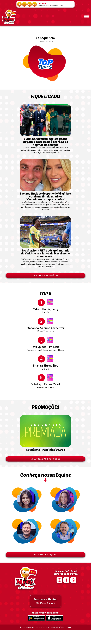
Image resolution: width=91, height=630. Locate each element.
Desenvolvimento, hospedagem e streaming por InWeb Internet (45, 627)
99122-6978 (45, 601)
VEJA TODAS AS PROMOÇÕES (45, 459)
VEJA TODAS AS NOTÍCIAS (45, 275)
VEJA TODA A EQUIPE (45, 554)
